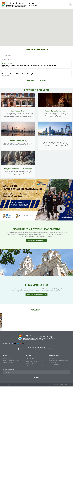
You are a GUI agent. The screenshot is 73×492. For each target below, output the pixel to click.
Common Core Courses (54, 470)
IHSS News (11, 63)
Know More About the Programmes (36, 297)
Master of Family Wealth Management (58, 466)
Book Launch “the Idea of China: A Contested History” (17, 74)
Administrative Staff (8, 468)
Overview (51, 464)
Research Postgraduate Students (11, 466)
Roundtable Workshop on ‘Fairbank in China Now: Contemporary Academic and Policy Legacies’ (29, 65)
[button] (70, 4)
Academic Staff (6, 464)
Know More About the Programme (36, 241)
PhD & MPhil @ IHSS (54, 468)
